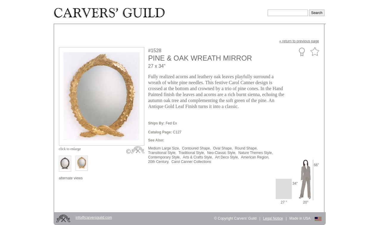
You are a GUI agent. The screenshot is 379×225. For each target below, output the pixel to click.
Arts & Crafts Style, (198, 157)
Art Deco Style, (227, 157)
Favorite (314, 51)
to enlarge (70, 149)
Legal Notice (273, 218)
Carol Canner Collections (191, 162)
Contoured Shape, (196, 148)
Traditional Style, (191, 153)
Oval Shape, (223, 148)
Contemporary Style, (164, 157)
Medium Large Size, (164, 148)
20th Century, (158, 162)
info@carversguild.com (94, 217)
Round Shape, (246, 148)
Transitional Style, (162, 153)
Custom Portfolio (301, 51)
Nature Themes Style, (255, 153)
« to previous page (299, 41)
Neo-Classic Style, (221, 153)
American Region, (255, 157)
